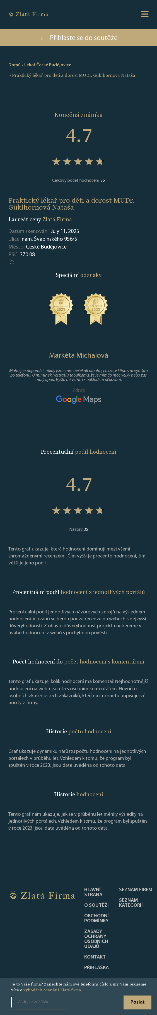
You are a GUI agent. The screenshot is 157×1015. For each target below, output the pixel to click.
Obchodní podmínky (96, 919)
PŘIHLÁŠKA (96, 967)
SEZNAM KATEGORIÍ (131, 903)
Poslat (138, 1002)
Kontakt (95, 957)
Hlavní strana (93, 893)
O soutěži (96, 905)
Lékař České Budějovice (47, 65)
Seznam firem (136, 890)
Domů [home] (14, 65)
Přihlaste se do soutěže (78, 38)
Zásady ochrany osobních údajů (96, 939)
